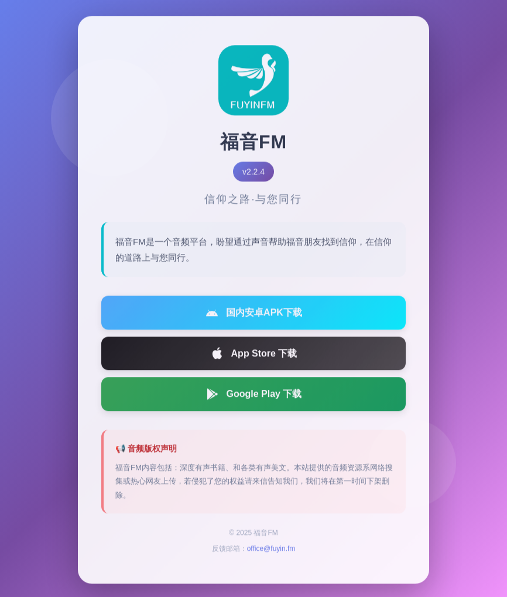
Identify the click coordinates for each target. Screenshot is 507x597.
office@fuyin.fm (271, 551)
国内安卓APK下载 (253, 315)
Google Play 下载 (253, 396)
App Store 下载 (253, 355)
